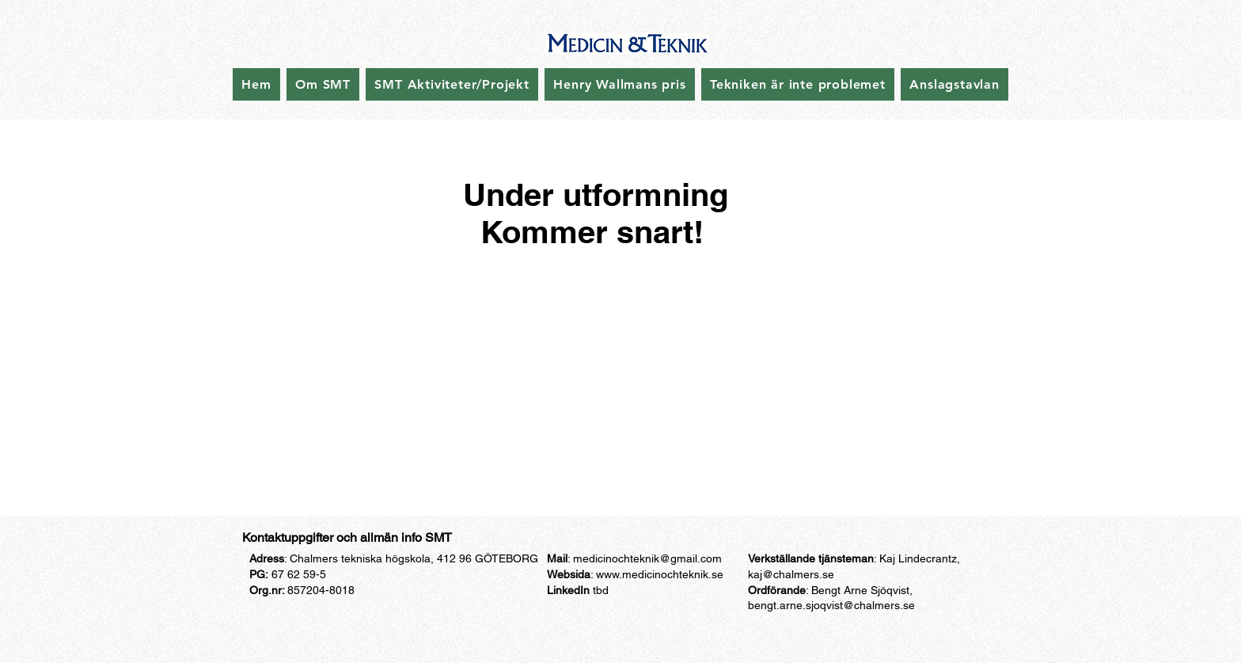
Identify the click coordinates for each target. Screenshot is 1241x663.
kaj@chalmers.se (791, 574)
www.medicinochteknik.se (659, 574)
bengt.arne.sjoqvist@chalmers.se (831, 605)
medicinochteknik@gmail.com (647, 558)
